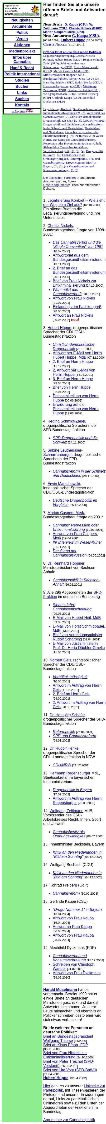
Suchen (22, 99)
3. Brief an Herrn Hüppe (73, 379)
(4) (74, 120)
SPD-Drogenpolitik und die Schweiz (74, 122)
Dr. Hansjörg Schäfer (67, 715)
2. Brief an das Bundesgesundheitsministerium (79, 270)
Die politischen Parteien (59, 178)
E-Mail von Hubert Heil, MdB (77, 618)
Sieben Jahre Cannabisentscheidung (65, 147)
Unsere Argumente (56, 185)
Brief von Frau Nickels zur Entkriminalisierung (74, 283)
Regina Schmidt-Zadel (66, 421)
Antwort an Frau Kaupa (72, 927)
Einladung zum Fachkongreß (77, 307)
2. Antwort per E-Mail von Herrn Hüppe (74, 372)
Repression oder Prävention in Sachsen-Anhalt (72, 143)
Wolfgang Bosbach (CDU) (59, 94)
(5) (79, 120)
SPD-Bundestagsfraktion (64, 76)
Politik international (22, 74)
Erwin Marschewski (64, 484)
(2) (78, 113)
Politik (22, 33)
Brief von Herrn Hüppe (72, 387)
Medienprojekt (22, 51)
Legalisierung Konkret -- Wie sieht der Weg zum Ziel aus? (74, 202)
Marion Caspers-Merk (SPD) (71, 71)
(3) (83, 113)
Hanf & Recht (22, 68)
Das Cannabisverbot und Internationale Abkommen (73, 111)
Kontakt (22, 105)
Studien (22, 80)
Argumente (22, 26)
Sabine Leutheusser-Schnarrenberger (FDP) (64, 65)
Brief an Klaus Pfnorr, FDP (65, 1045)
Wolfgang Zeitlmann (66, 811)
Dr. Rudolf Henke (64, 748)
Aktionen (22, 45)
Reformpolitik (78, 158)
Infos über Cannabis (22, 59)
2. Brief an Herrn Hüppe (73, 362)
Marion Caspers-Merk (66, 513)
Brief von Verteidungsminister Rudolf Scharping (77, 637)
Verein (22, 39)
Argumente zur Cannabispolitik (69, 1120)
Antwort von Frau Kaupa (73, 918)
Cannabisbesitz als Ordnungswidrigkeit (64, 156)
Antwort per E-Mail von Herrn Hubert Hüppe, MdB (77, 355)
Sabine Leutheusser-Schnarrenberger (62, 452)
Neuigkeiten (22, 20)
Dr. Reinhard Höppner (66, 563)
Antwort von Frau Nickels (74, 298)
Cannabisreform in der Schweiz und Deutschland (73, 126)
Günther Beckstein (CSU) (83, 90)
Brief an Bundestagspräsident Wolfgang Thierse (68, 1038)
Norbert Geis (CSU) (81, 78)
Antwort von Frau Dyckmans (77, 973)
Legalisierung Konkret (57, 109)
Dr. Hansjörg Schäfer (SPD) (71, 80)
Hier (46, 1086)
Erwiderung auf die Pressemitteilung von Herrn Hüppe (76, 408)
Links (22, 93)
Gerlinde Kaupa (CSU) (66, 97)
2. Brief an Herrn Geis (71, 694)
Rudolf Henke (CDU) (88, 82)
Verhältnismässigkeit (56, 151)
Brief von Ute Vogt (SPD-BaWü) (70, 1070)
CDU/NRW (90, 120)
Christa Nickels (55, 44)
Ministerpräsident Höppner (60, 75)
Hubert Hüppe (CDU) (68, 59)
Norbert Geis (60, 660)
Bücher (22, 86)
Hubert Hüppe (59, 328)
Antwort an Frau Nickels (73, 315)
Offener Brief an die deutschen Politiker (72, 52)
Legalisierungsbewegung (58, 55)
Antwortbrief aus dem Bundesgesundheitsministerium (79, 257)
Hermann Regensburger (70, 773)
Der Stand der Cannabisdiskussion (74, 139)
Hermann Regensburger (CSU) (62, 86)
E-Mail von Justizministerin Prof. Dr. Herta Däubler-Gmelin (79, 645)
